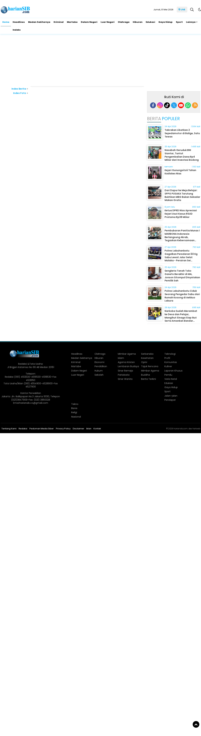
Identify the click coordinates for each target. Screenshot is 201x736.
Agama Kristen (126, 362)
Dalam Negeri (89, 22)
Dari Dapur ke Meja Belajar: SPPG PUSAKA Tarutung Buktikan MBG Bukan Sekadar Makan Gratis (182, 195)
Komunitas (170, 362)
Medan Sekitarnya (39, 22)
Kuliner (168, 366)
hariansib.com (181, 428)
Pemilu (168, 374)
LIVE (183, 9)
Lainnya (191, 22)
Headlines (19, 22)
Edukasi (150, 22)
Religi (74, 412)
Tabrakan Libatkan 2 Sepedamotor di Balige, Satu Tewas (182, 133)
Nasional (76, 416)
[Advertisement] (100, 60)
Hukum (99, 370)
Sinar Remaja (125, 370)
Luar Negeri (107, 22)
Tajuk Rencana (149, 366)
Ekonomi (99, 362)
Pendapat (170, 400)
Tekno (74, 404)
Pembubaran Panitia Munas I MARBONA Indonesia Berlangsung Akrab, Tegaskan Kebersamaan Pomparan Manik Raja (182, 237)
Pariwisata (123, 374)
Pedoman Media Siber (41, 428)
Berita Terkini (148, 379)
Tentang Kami (8, 428)
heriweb (196, 428)
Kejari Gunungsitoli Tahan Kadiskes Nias (180, 172)
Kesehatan (147, 358)
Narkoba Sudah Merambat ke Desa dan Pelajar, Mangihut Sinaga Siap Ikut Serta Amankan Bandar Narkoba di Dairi (181, 317)
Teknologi (170, 354)
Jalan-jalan (170, 395)
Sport (179, 22)
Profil (167, 358)
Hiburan (137, 22)
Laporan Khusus (173, 370)
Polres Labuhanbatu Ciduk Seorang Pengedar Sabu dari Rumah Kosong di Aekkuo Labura (182, 295)
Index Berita (19, 88)
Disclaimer (78, 428)
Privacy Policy (63, 428)
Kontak (97, 428)
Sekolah (99, 374)
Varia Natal (170, 379)
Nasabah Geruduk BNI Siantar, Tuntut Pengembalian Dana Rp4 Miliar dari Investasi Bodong (182, 155)
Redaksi (23, 428)
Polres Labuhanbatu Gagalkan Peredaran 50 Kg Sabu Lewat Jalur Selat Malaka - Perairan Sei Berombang (181, 257)
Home (5, 22)
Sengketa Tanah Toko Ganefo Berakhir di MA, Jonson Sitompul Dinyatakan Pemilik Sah (182, 275)
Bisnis (74, 408)
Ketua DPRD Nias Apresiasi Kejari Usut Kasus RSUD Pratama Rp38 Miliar (181, 214)
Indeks (17, 29)
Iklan (88, 428)
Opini (144, 362)
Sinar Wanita (125, 379)
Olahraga (123, 22)
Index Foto (20, 93)
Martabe (72, 22)
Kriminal (59, 22)
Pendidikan (101, 366)
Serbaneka (147, 354)
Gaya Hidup (165, 22)
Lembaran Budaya (128, 366)
